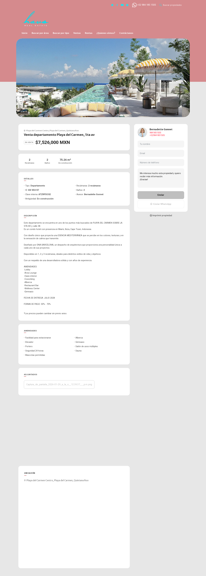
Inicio (24, 33)
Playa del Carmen (57, 130)
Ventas (77, 33)
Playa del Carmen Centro (37, 130)
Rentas (88, 33)
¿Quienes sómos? (105, 33)
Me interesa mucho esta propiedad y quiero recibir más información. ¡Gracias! (161, 178)
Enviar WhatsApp (160, 204)
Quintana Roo (72, 130)
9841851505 (155, 133)
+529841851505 (157, 135)
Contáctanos (126, 33)
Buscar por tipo (61, 33)
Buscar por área (40, 33)
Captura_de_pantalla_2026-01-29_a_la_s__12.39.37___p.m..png (59, 384)
